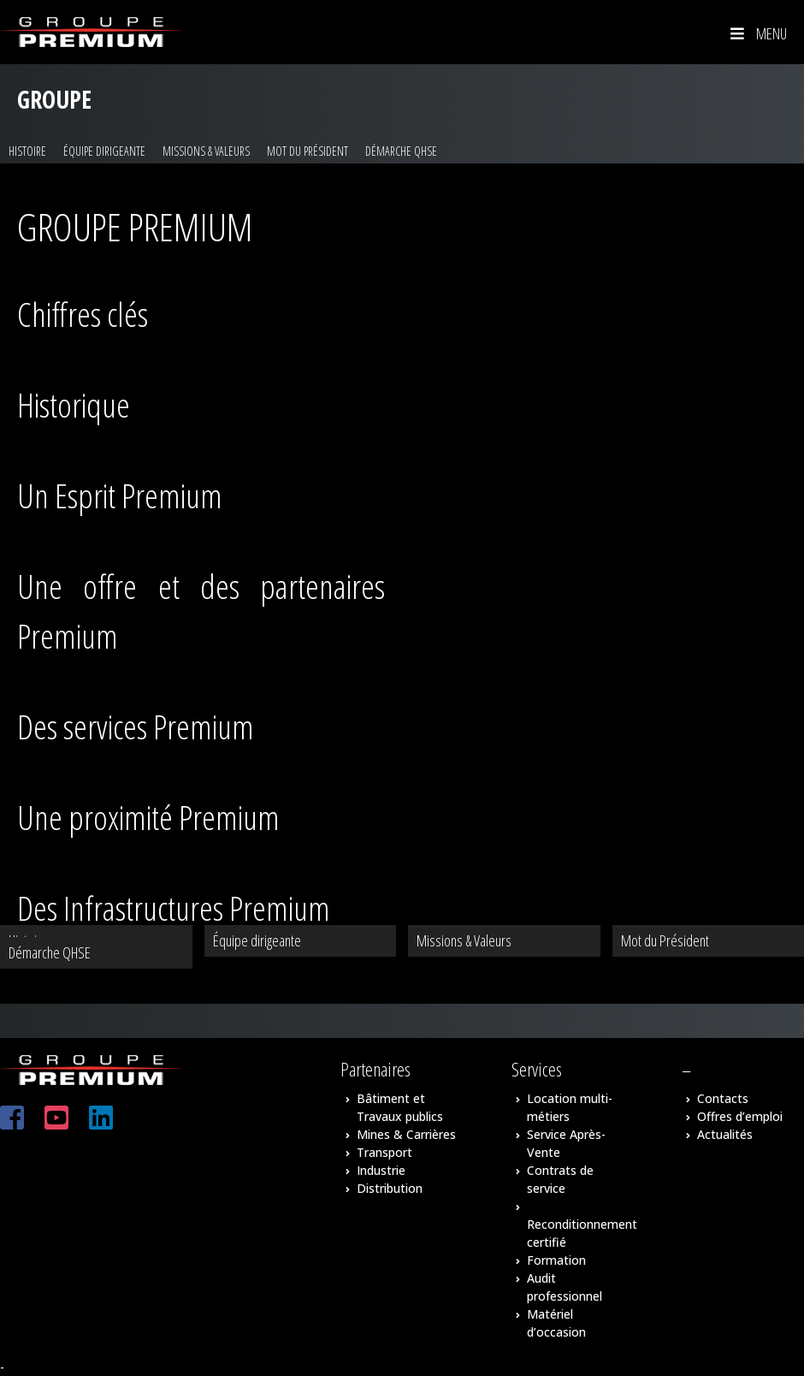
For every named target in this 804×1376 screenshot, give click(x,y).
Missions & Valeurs (206, 151)
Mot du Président (307, 151)
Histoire (27, 151)
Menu (757, 33)
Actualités (725, 1134)
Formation (556, 1260)
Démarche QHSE (401, 151)
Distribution (390, 1188)
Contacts (722, 1098)
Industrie (381, 1170)
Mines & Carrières (406, 1134)
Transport (384, 1152)
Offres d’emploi (740, 1116)
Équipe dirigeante (104, 151)
